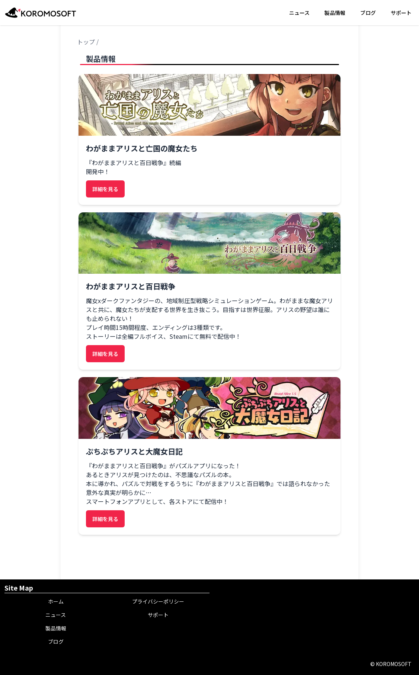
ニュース (299, 12)
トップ (86, 41)
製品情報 (334, 12)
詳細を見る (105, 189)
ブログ (368, 12)
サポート (401, 12)
